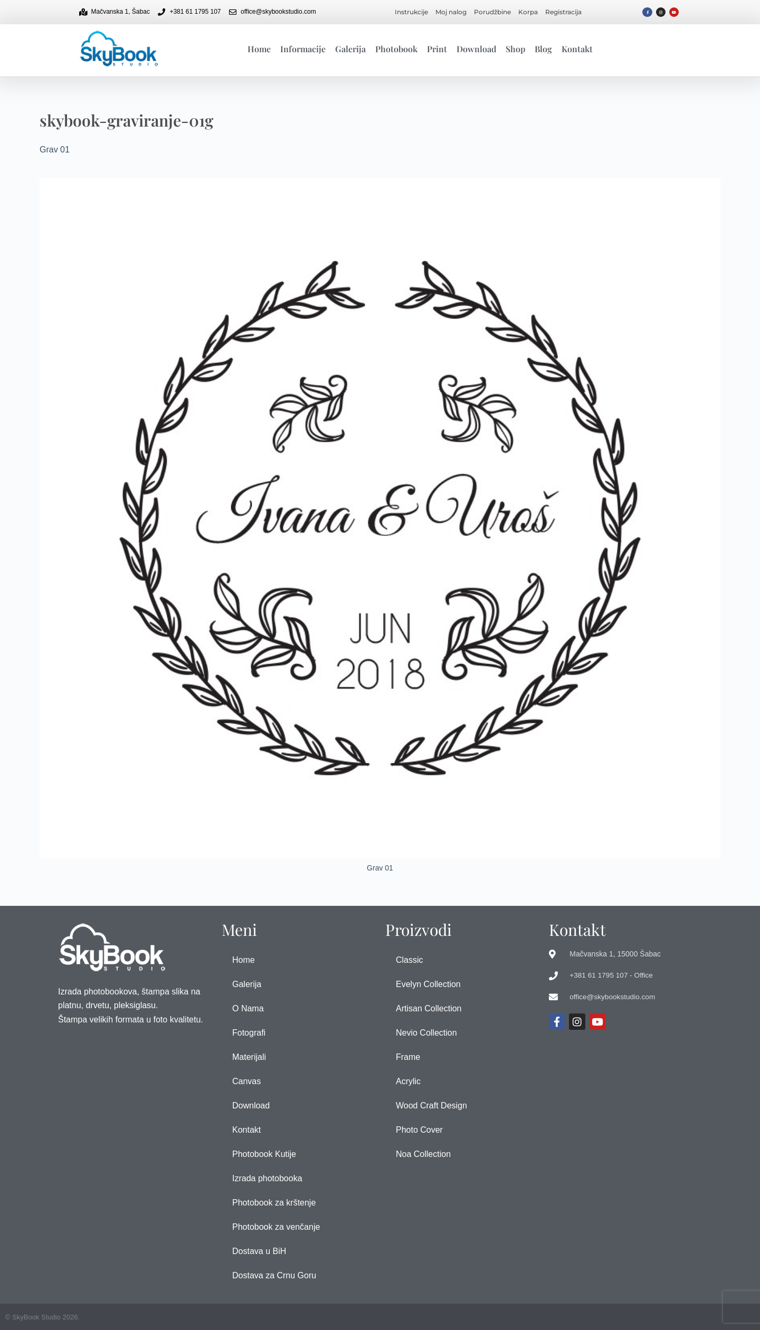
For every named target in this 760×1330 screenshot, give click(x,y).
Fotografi (248, 1032)
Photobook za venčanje (276, 1226)
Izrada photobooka (267, 1178)
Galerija (350, 48)
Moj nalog (451, 12)
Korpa (528, 12)
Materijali (249, 1056)
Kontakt (577, 48)
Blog (543, 48)
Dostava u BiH (259, 1251)
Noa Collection (423, 1154)
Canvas (246, 1081)
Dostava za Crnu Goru (274, 1275)
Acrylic (408, 1081)
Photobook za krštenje (274, 1202)
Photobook (396, 48)
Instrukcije (411, 12)
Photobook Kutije (264, 1154)
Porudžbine (492, 12)
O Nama (248, 1008)
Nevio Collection (426, 1032)
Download (476, 48)
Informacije (303, 48)
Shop (515, 48)
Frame (408, 1056)
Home (259, 48)
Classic (409, 959)
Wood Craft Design (431, 1105)
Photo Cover (419, 1129)
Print (437, 48)
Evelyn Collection (428, 984)
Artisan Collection (429, 1008)
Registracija (563, 12)
